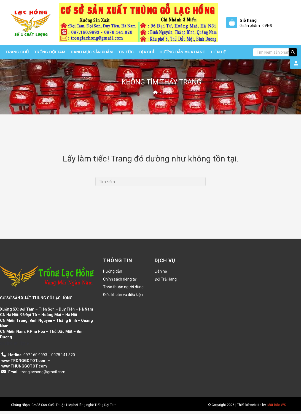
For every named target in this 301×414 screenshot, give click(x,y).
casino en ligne (14, 343)
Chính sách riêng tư (119, 279)
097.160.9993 (35, 355)
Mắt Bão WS (276, 405)
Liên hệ (218, 52)
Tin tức (126, 52)
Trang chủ (17, 52)
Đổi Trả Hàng (166, 279)
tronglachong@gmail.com (42, 372)
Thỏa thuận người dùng (123, 287)
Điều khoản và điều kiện (123, 294)
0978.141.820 (63, 355)
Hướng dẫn (112, 271)
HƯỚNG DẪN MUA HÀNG (183, 52)
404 (166, 92)
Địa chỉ (146, 52)
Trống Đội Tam (49, 52)
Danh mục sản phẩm (92, 52)
